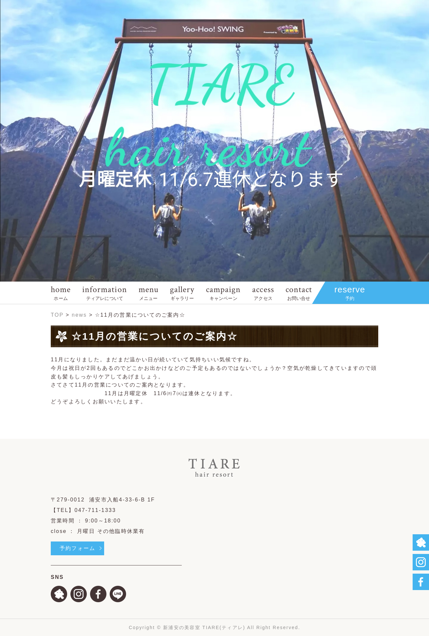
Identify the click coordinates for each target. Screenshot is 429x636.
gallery (182, 292)
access (263, 292)
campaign (223, 292)
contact (299, 292)
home (61, 292)
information (104, 292)
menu (149, 292)
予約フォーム (77, 548)
